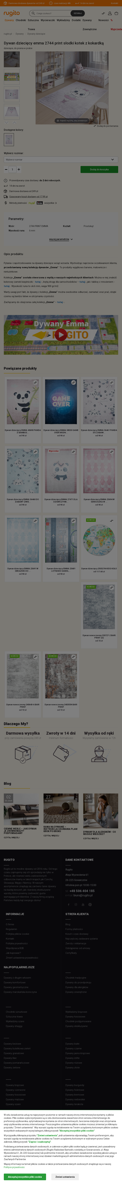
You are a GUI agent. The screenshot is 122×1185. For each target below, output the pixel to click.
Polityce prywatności (14, 1167)
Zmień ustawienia (65, 1177)
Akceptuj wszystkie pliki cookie (25, 1177)
